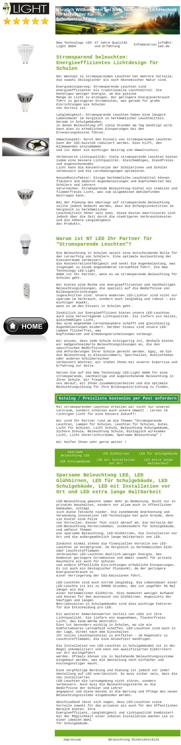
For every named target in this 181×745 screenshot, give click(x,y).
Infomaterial (145, 44)
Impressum (72, 739)
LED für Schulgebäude (158, 453)
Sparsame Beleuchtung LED (75, 453)
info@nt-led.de (165, 44)
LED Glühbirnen (115, 453)
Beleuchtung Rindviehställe (133, 739)
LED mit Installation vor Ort (116, 461)
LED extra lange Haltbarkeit (158, 461)
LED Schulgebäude (75, 461)
